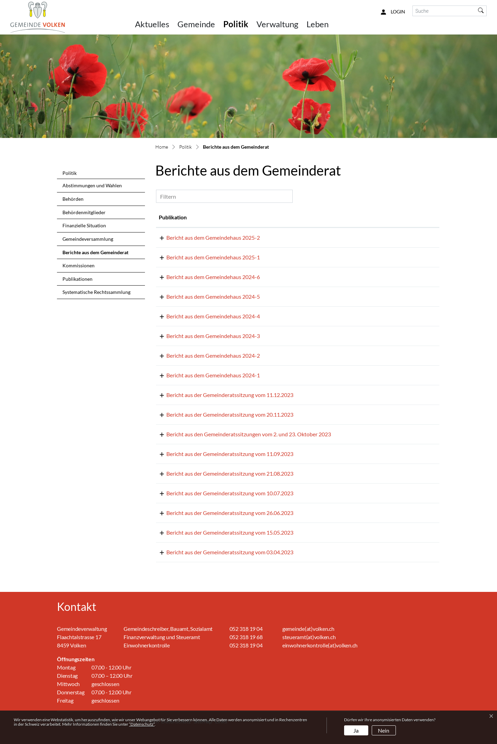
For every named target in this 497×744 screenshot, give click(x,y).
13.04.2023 (172, 552)
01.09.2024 (172, 277)
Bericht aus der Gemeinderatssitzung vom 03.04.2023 (267, 552)
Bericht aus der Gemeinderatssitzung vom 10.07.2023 (267, 493)
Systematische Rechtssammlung (96, 292)
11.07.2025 (172, 237)
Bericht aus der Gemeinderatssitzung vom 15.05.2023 (267, 532)
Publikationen (77, 279)
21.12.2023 (172, 394)
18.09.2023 (172, 453)
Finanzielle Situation (84, 225)
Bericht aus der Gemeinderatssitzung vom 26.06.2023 (267, 512)
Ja (356, 730)
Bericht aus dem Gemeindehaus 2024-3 (251, 336)
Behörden (73, 199)
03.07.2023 (172, 512)
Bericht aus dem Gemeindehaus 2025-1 (251, 257)
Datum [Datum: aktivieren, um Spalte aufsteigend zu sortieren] (167, 217)
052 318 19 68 (246, 637)
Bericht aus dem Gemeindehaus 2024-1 (251, 375)
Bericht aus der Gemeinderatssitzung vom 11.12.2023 (267, 394)
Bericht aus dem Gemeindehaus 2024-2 (251, 355)
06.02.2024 (172, 355)
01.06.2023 (172, 532)
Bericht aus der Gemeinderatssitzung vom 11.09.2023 (267, 453)
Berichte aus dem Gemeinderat (95, 254)
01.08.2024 (172, 296)
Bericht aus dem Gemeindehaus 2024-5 (251, 296)
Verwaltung (277, 24)
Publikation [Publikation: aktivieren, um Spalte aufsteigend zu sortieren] (218, 217)
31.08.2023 (172, 473)
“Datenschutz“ (142, 724)
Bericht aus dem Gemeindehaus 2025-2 (251, 237)
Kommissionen (78, 265)
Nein (383, 730)
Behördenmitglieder (84, 212)
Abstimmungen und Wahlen (92, 185)
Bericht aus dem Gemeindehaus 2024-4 (251, 316)
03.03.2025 (172, 257)
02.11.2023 (172, 434)
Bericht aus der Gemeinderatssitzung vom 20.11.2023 (267, 414)
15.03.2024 (172, 336)
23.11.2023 (172, 414)
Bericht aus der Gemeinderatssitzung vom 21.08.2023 (267, 473)
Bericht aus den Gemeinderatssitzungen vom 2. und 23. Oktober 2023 (286, 434)
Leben (317, 24)
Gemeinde (196, 24)
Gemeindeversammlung (87, 239)
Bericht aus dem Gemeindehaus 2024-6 (251, 277)
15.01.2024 (172, 375)
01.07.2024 (172, 316)
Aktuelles (152, 24)
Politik (235, 24)
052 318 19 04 (246, 628)
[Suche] (444, 11)
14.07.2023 (172, 493)
